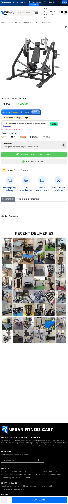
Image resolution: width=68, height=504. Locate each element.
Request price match (34, 161)
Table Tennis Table (46, 486)
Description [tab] (8, 199)
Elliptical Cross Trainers (32, 471)
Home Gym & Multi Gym (26, 474)
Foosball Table (6, 489)
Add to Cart (39, 500)
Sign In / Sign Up (45, 12)
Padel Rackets (6, 486)
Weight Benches (54, 474)
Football (33, 486)
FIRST (35, 112)
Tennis (16, 486)
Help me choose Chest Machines (34, 154)
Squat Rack (42, 474)
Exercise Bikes (16, 471)
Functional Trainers (8, 474)
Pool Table (18, 489)
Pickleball (25, 486)
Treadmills (5, 471)
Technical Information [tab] (28, 199)
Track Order (52, 12)
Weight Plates (17, 478)
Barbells (27, 478)
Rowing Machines (50, 471)
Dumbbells (5, 478)
